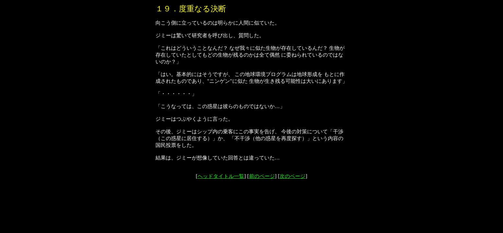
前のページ (262, 176)
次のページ (292, 176)
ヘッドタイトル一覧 (221, 176)
